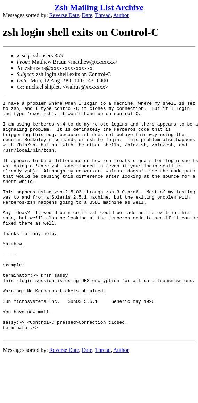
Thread (102, 15)
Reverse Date (64, 15)
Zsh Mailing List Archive (99, 7)
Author (121, 15)
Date (87, 15)
